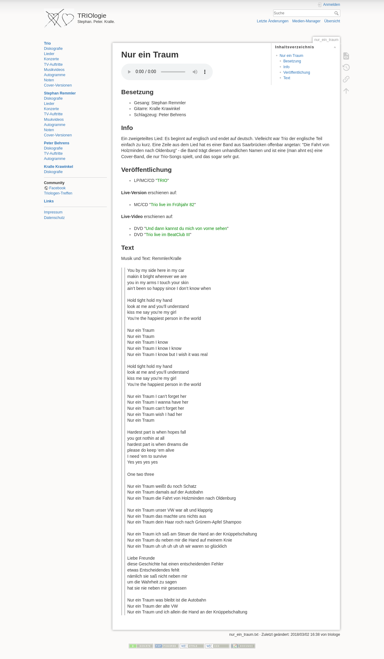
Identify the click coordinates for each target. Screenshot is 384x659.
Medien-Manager (306, 21)
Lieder (49, 54)
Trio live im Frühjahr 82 (172, 204)
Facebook (57, 188)
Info (286, 67)
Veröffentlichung (296, 72)
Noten (49, 80)
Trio (47, 43)
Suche (337, 13)
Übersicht (332, 21)
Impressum (53, 212)
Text (286, 78)
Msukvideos (54, 119)
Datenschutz (54, 218)
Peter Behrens (56, 143)
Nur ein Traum (291, 56)
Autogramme (54, 75)
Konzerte (51, 59)
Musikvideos (54, 70)
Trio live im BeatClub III (168, 234)
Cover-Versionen (58, 85)
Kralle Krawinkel (58, 167)
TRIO (162, 180)
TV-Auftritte (53, 64)
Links (49, 201)
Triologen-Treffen (58, 193)
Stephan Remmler (60, 93)
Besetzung (292, 61)
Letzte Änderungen (273, 21)
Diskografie (53, 48)
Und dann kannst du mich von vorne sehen (186, 228)
